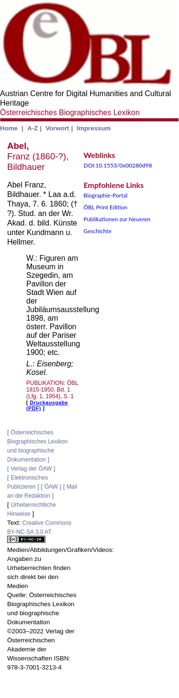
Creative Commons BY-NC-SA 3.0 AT (39, 531)
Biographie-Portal (105, 195)
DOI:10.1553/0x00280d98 (118, 165)
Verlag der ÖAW (31, 468)
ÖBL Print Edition (105, 207)
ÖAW (51, 486)
